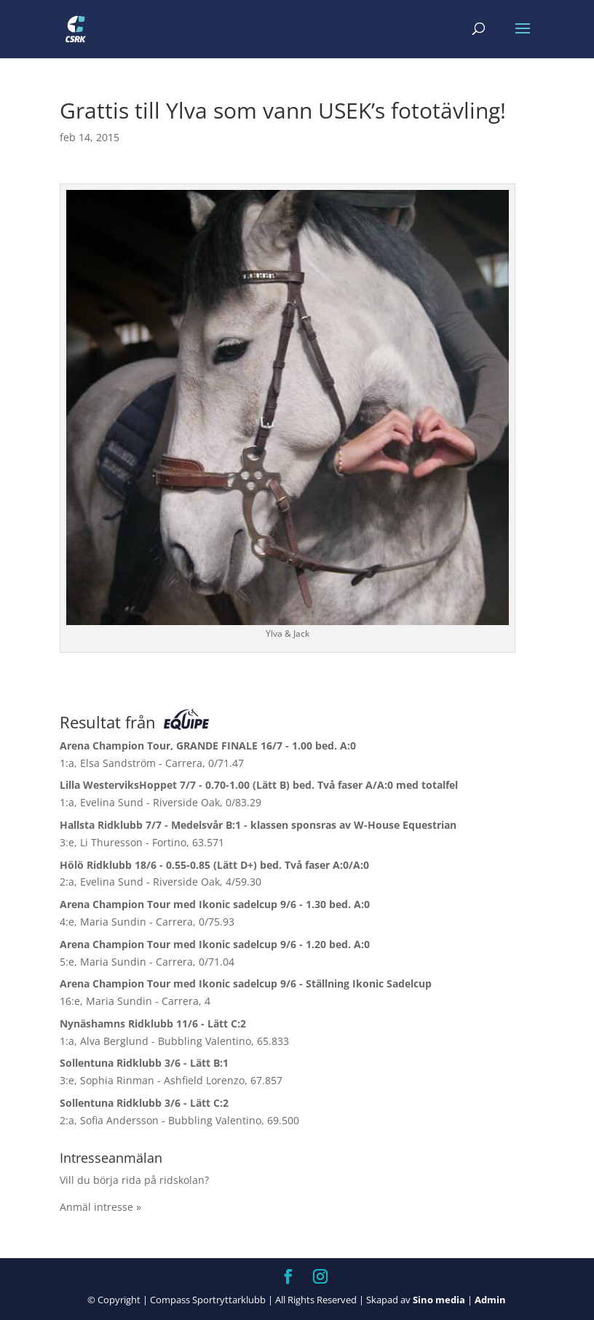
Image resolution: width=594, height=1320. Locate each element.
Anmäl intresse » (100, 1207)
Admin (490, 1299)
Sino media (439, 1299)
